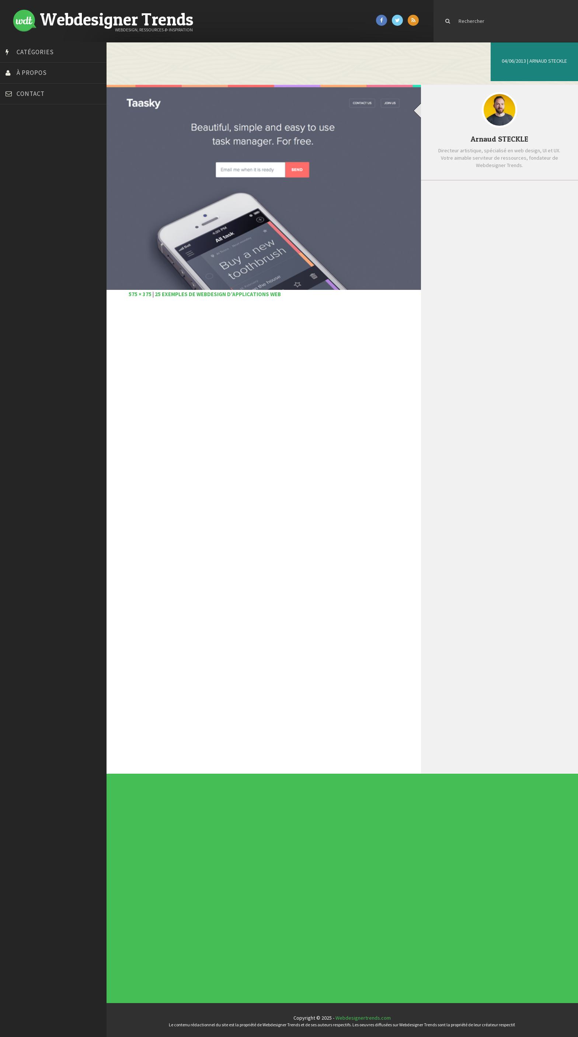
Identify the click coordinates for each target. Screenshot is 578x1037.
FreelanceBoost (25, 228)
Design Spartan (24, 191)
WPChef (16, 292)
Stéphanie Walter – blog (33, 255)
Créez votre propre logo (34, 181)
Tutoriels (241, 889)
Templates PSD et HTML (353, 837)
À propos (32, 73)
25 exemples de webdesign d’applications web (222, 292)
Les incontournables (352, 830)
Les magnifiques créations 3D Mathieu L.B (503, 336)
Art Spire (17, 135)
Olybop (15, 237)
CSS (240, 878)
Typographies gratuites (353, 833)
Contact (31, 94)
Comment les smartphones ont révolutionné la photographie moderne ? (505, 311)
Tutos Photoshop (26, 274)
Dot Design (19, 200)
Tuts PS (15, 283)
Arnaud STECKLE (548, 61)
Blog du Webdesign (28, 145)
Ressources (241, 888)
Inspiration (241, 882)
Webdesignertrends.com (365, 1016)
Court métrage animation (34, 163)
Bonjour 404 (20, 154)
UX (240, 892)
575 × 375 (144, 292)
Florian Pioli (19, 209)
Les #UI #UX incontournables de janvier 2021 (507, 250)
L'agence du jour (242, 885)
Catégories (35, 52)
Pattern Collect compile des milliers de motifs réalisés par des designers (511, 282)
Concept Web (242, 875)
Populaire (532, 198)
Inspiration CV (352, 836)
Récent (467, 198)
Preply (14, 246)
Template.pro (22, 264)
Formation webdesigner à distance (45, 218)
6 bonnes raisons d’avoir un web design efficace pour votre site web (511, 222)
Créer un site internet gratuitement (46, 172)
